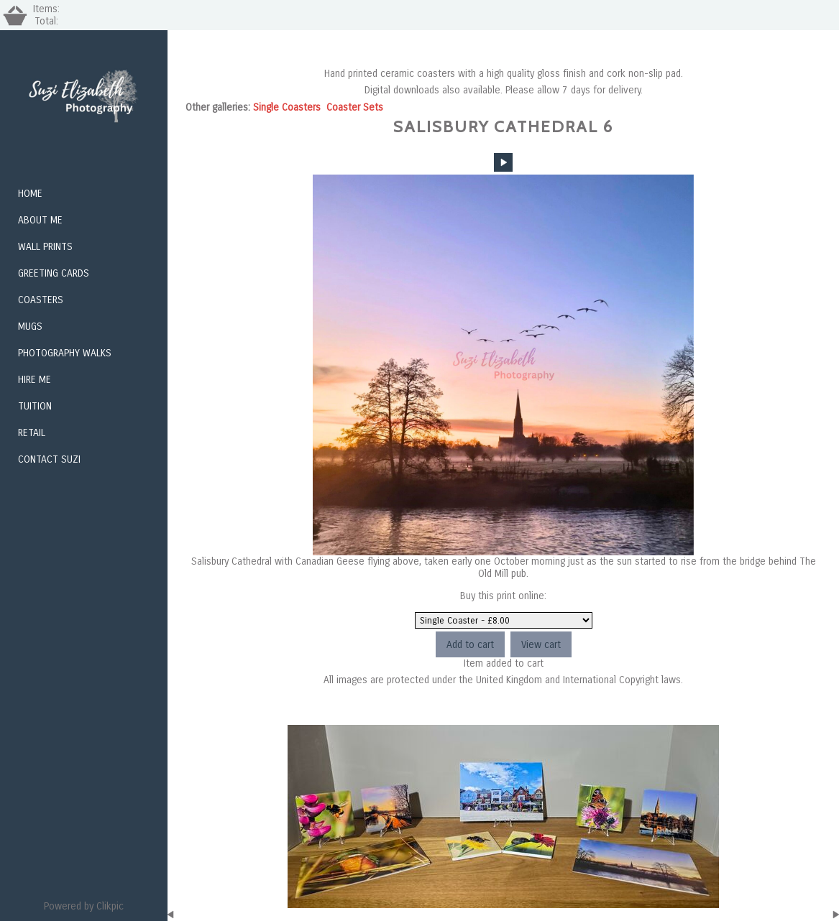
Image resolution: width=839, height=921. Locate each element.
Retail (31, 433)
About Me (40, 220)
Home (30, 194)
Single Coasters (287, 107)
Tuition (35, 406)
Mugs (30, 326)
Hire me (34, 380)
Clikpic (110, 906)
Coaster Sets (354, 107)
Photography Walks (64, 353)
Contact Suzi (49, 459)
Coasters (40, 300)
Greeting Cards (53, 273)
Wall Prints (45, 247)
